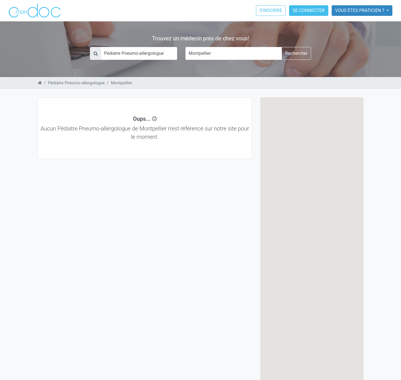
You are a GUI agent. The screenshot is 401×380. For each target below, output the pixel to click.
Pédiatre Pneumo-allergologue (76, 82)
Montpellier (121, 82)
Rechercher (296, 53)
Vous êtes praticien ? (360, 10)
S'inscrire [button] (271, 10)
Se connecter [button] (309, 10)
